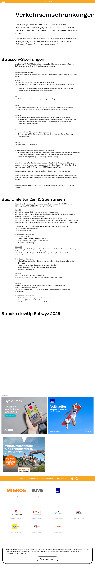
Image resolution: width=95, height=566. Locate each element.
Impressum (62, 478)
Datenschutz (47, 478)
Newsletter (33, 478)
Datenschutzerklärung (18, 553)
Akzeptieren (47, 559)
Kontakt (20, 478)
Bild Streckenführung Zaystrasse (42, 90)
